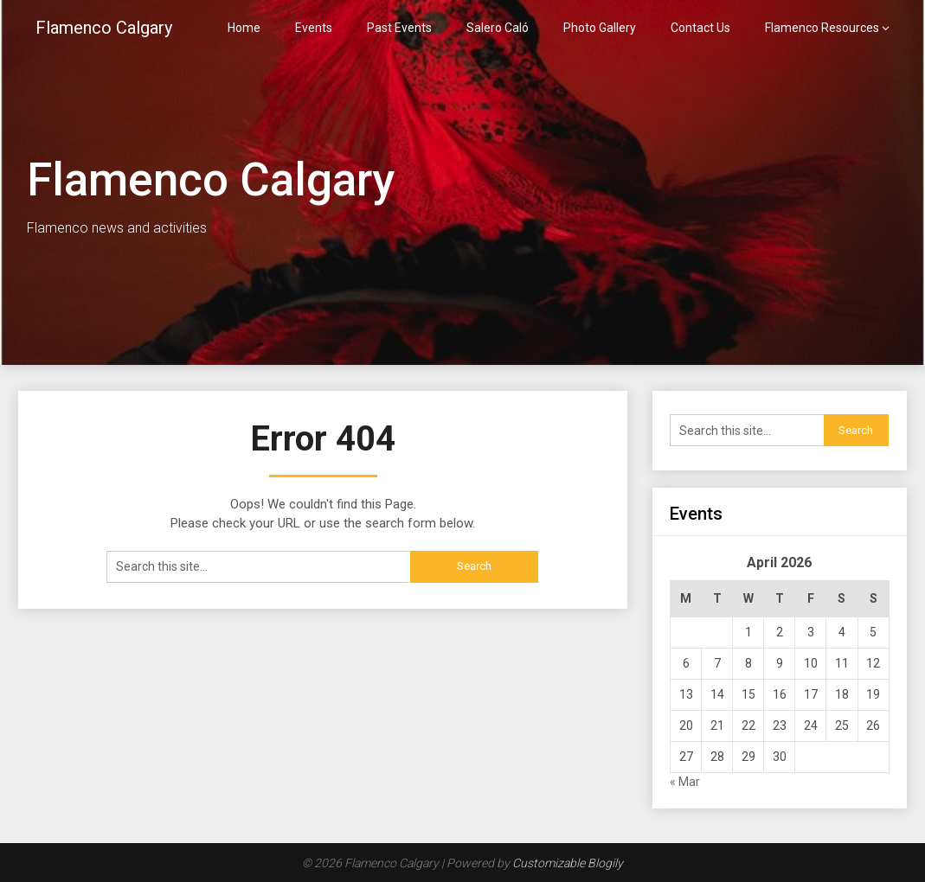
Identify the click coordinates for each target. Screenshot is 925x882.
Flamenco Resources (822, 28)
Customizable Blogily (567, 863)
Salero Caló (497, 28)
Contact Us (700, 28)
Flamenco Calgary (103, 27)
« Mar (685, 782)
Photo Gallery (599, 28)
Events (313, 28)
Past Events (399, 28)
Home (244, 28)
